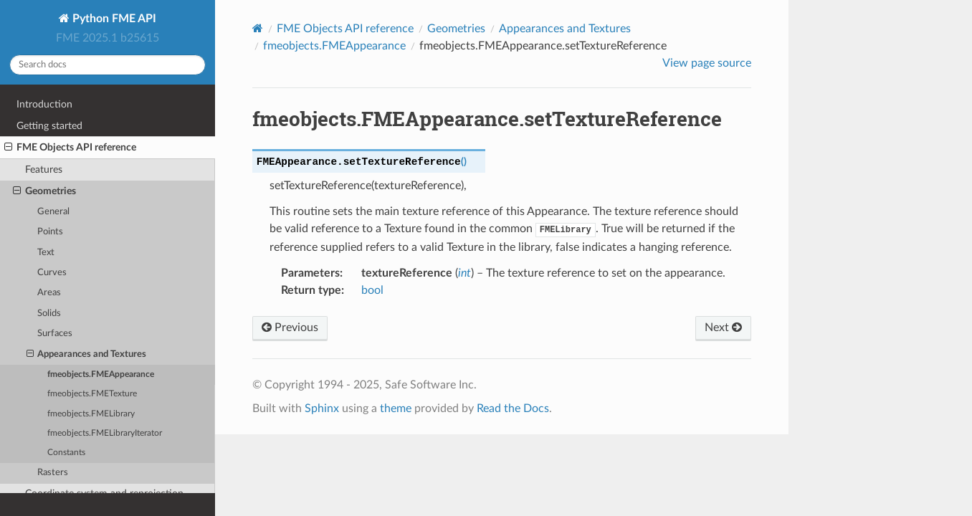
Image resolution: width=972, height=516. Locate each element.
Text (45, 252)
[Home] (257, 28)
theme (395, 408)
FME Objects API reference (70, 147)
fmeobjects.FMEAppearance (100, 374)
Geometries (44, 191)
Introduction (44, 104)
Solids (49, 313)
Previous (290, 327)
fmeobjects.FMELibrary (91, 414)
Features (43, 169)
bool (372, 290)
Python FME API (113, 18)
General (53, 211)
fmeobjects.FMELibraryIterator (104, 433)
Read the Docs (513, 408)
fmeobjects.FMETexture (92, 394)
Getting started (49, 125)
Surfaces (54, 333)
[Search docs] (107, 64)
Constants (66, 453)
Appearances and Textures (87, 354)
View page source (706, 63)
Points (50, 231)
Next (723, 327)
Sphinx (322, 408)
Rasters (52, 472)
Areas (49, 292)
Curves (52, 272)
